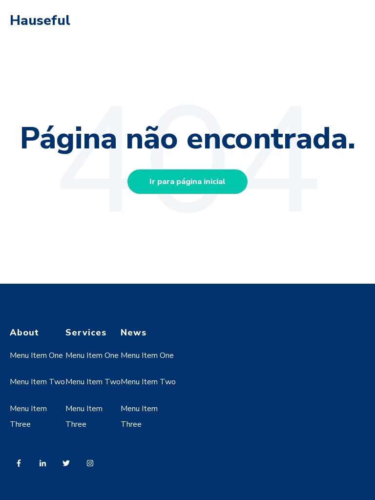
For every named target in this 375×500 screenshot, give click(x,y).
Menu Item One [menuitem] (36, 355)
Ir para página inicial (187, 181)
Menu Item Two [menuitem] (37, 381)
